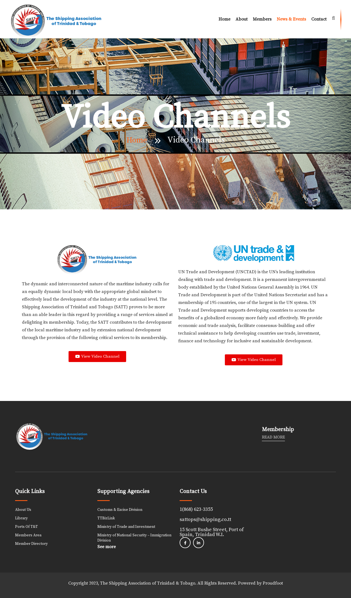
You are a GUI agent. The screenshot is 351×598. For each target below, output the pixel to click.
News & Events (291, 19)
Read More (273, 437)
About (242, 19)
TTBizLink (106, 518)
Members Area (28, 535)
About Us (23, 509)
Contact (319, 19)
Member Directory (31, 543)
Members (262, 19)
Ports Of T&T (26, 526)
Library (21, 518)
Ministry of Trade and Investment (126, 526)
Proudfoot (273, 583)
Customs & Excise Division (119, 509)
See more (106, 546)
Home (224, 19)
